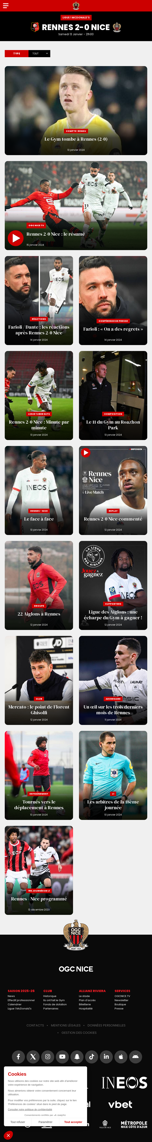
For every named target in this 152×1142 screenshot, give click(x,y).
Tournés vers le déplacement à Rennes (39, 775)
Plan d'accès (87, 1000)
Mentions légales (66, 1025)
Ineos (124, 1083)
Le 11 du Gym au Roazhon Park (113, 395)
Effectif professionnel (21, 1000)
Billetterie (85, 1004)
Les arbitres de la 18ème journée (113, 775)
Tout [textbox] (35, 53)
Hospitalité (86, 1008)
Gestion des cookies (79, 1032)
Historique (49, 996)
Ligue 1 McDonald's (19, 1008)
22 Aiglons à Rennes (39, 585)
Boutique (120, 1004)
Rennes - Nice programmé (39, 870)
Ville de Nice (105, 1124)
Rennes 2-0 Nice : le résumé (76, 205)
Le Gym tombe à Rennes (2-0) (76, 110)
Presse (119, 1008)
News (11, 996)
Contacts (35, 1025)
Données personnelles (106, 1025)
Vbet (120, 1104)
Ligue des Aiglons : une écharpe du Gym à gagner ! (113, 585)
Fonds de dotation (55, 1004)
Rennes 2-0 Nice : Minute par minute (39, 395)
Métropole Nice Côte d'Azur (134, 1124)
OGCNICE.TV (122, 996)
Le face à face (39, 490)
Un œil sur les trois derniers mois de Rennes (113, 680)
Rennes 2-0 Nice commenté (113, 490)
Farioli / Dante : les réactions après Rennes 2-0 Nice (39, 300)
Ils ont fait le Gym (54, 1000)
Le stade (84, 996)
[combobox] (39, 53)
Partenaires (50, 1008)
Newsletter (121, 1000)
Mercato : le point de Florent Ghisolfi (39, 680)
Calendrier (15, 1004)
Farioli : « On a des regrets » (113, 300)
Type (16, 53)
